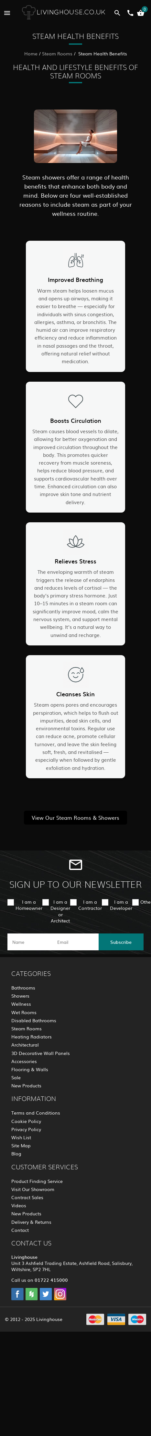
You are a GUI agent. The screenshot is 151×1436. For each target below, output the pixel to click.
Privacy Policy (26, 1129)
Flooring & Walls (29, 1069)
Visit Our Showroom (32, 1189)
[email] (74, 942)
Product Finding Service (37, 1181)
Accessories (24, 1061)
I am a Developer (121, 904)
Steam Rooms (57, 53)
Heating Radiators (31, 1036)
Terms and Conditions (35, 1112)
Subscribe (121, 941)
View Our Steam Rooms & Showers (75, 817)
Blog (16, 1153)
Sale (16, 1077)
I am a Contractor (90, 904)
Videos (18, 1205)
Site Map (21, 1145)
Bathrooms (23, 987)
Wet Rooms (24, 1012)
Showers (20, 995)
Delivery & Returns (31, 1222)
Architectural (25, 1044)
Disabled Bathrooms (33, 1020)
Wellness (21, 1004)
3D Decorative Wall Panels (40, 1053)
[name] (29, 942)
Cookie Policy (26, 1121)
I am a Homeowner (29, 904)
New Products (26, 1085)
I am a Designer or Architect (60, 911)
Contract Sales (27, 1197)
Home (31, 53)
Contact (20, 1230)
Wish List (21, 1137)
